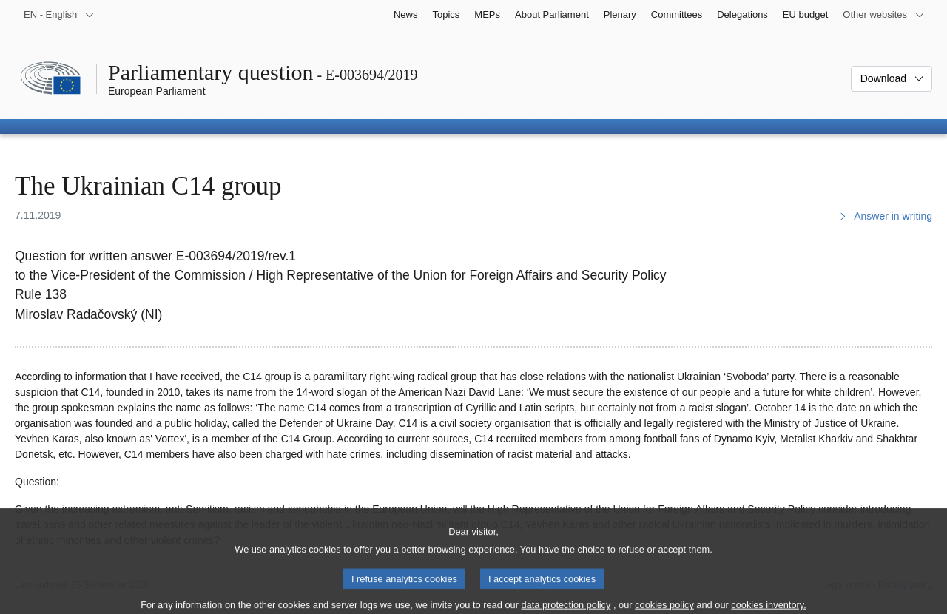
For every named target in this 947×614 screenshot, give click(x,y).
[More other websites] (883, 15)
